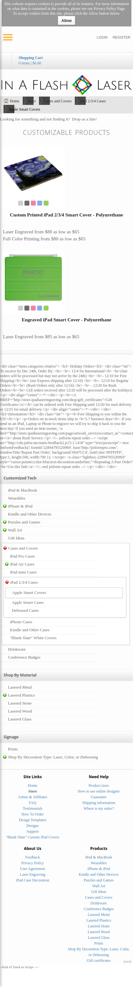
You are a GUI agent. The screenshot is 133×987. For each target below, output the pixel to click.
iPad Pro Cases (22, 556)
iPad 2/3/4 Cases (93, 101)
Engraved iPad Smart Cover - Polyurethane (66, 319)
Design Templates (32, 820)
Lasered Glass (19, 719)
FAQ (32, 803)
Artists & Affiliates (32, 797)
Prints (13, 749)
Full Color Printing (21, 238)
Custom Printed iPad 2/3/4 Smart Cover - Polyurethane (66, 214)
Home (15, 101)
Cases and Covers (58, 101)
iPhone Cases (21, 621)
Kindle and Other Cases (30, 629)
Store (32, 101)
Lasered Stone (20, 703)
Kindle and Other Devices (29, 514)
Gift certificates (99, 960)
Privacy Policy (32, 863)
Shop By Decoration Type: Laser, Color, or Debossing (53, 757)
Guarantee (98, 797)
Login (102, 37)
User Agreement (32, 868)
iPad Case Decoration (32, 880)
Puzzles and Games (24, 522)
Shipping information (98, 803)
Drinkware (17, 649)
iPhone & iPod (20, 506)
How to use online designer (99, 791)
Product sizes (99, 785)
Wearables (16, 498)
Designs (33, 825)
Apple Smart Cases (28, 602)
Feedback (32, 857)
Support (33, 831)
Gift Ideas (16, 538)
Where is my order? (98, 808)
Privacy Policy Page (109, 8)
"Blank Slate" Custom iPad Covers (32, 837)
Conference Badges (24, 657)
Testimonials (32, 808)
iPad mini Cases (23, 572)
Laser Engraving (32, 874)
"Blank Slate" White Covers (33, 637)
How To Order (32, 814)
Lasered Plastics (21, 695)
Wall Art (15, 530)
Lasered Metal (20, 687)
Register (121, 37)
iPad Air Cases (22, 564)
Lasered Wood (20, 711)
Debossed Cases (25, 610)
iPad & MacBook (22, 490)
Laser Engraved (18, 231)
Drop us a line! (84, 119)
